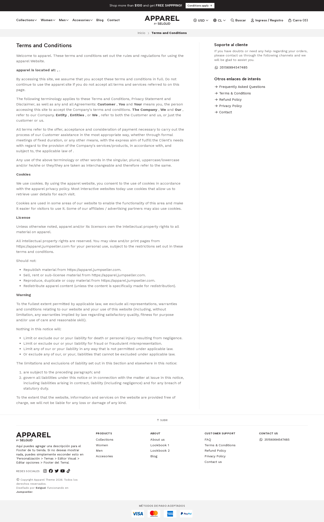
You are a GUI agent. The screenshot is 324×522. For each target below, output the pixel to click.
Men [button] (64, 20)
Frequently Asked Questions (239, 87)
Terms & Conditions (232, 93)
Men (99, 450)
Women (102, 445)
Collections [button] (26, 20)
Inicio (141, 33)
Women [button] (48, 20)
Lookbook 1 (159, 445)
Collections (104, 439)
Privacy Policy (228, 106)
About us (157, 439)
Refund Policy (228, 99)
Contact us (213, 462)
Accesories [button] (82, 20)
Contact (113, 20)
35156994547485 (231, 67)
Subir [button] (162, 420)
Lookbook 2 (160, 450)
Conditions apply (200, 5)
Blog (100, 20)
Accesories (104, 456)
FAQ (208, 439)
